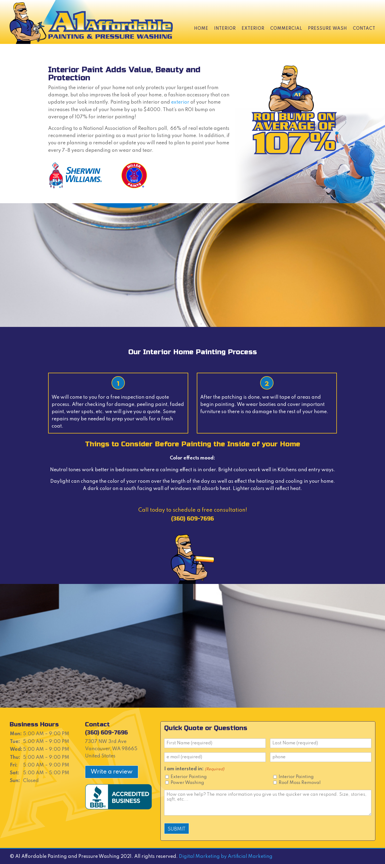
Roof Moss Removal (300, 782)
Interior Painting (296, 777)
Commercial (286, 29)
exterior (180, 102)
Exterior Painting (189, 777)
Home (201, 29)
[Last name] (321, 743)
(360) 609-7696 (192, 518)
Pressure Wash (327, 29)
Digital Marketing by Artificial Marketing (225, 856)
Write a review (112, 772)
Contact (364, 29)
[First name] (215, 743)
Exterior (253, 29)
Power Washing (187, 782)
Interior (225, 29)
